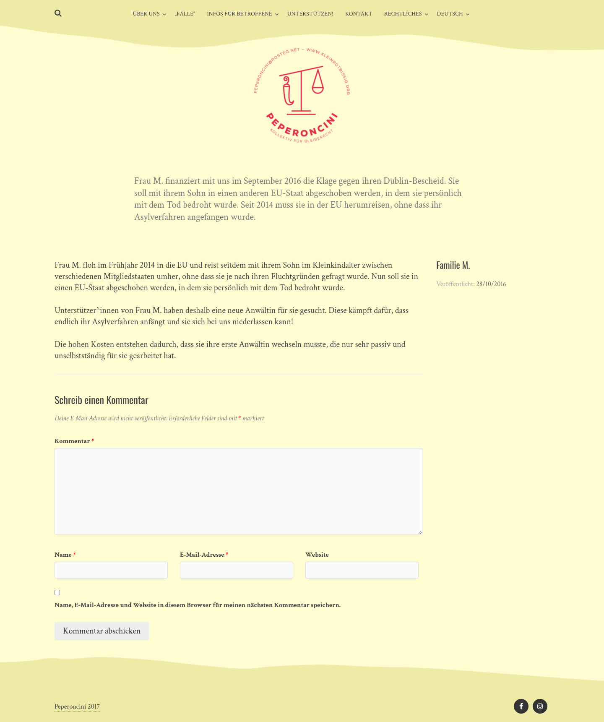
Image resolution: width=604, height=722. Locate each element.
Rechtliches (403, 14)
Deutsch (450, 14)
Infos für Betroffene (239, 14)
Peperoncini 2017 (77, 706)
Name (65, 554)
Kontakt (358, 14)
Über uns (146, 14)
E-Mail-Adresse (204, 554)
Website (317, 554)
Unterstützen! (310, 14)
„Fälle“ (185, 14)
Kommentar (74, 441)
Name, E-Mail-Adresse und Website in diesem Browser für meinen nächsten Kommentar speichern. (198, 605)
